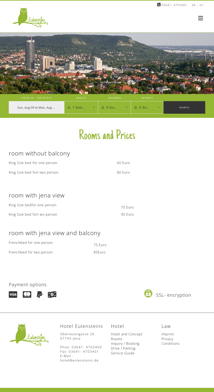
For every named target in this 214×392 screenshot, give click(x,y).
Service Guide (123, 353)
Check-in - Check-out (36, 97)
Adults (81, 97)
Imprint (168, 334)
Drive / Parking (123, 348)
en (201, 5)
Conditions (171, 343)
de (194, 5)
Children (114, 97)
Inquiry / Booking (125, 343)
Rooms (116, 339)
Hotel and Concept (127, 334)
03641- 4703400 (172, 5)
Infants (147, 97)
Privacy (167, 339)
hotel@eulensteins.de (79, 360)
